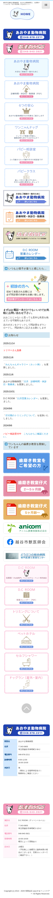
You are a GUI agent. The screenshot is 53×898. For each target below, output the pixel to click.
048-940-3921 (24, 833)
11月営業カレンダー (27, 398)
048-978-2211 (24, 754)
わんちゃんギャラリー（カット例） (24, 364)
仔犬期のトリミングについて (20, 415)
